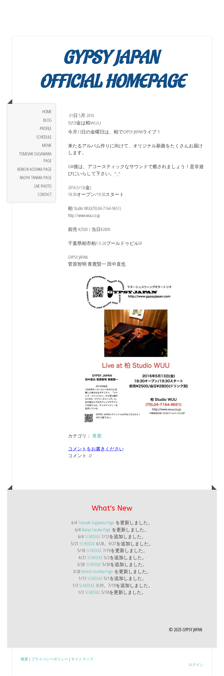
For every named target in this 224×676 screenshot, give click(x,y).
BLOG (47, 120)
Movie (47, 145)
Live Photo (43, 186)
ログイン (196, 664)
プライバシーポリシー (49, 658)
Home (47, 111)
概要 (24, 658)
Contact (45, 194)
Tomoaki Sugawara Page (35, 157)
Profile (46, 128)
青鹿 (96, 436)
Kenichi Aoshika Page (34, 169)
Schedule (44, 137)
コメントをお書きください (96, 449)
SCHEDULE (92, 536)
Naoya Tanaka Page (36, 177)
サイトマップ (82, 658)
